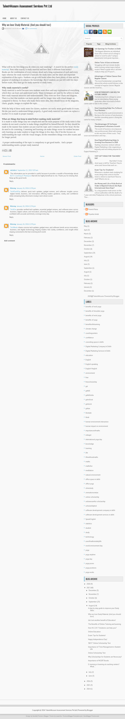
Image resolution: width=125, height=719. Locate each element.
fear (87, 377)
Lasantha (59, 716)
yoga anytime (90, 554)
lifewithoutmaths (92, 457)
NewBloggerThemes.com (91, 716)
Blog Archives (110, 44)
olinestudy (89, 488)
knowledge (90, 444)
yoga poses (90, 563)
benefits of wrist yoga (93, 315)
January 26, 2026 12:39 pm (26, 224)
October (87, 249)
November (88, 245)
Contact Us (25, 18)
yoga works (90, 572)
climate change (91, 329)
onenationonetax (92, 492)
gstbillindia (90, 395)
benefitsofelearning (93, 324)
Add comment (9, 241)
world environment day (94, 546)
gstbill (88, 391)
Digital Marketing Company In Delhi (98, 346)
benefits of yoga (91, 320)
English (88, 360)
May (85, 226)
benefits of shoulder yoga (95, 311)
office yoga (90, 484)
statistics (89, 523)
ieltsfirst (13, 170)
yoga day (89, 559)
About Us (13, 18)
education (89, 355)
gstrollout (89, 400)
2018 (88, 584)
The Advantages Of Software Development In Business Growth (107, 125)
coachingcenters (92, 333)
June (85, 264)
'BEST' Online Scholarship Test (99, 643)
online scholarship (92, 497)
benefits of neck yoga (93, 307)
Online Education (94, 632)
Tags (99, 44)
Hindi (87, 417)
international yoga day (94, 439)
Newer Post (7, 156)
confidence (90, 338)
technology (90, 537)
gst (87, 386)
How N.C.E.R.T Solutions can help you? (102, 628)
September (88, 253)
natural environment (93, 475)
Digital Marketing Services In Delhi (98, 351)
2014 (88, 689)
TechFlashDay (15, 191)
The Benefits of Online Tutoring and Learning (104, 624)
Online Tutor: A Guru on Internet (107, 62)
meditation (89, 470)
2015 (88, 685)
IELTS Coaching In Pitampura (20, 176)
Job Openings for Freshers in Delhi (108, 49)
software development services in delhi (100, 515)
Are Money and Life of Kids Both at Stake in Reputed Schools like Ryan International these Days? (108, 185)
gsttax (88, 408)
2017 (88, 588)
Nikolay (13, 188)
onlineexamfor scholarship (95, 501)
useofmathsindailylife (93, 541)
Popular (89, 44)
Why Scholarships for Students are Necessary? (105, 657)
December (88, 241)
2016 (88, 681)
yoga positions (91, 568)
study (87, 532)
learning (89, 448)
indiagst (88, 435)
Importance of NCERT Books (98, 660)
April (85, 230)
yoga (87, 550)
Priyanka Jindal (93, 214)
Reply (11, 181)
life (87, 453)
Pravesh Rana (93, 209)
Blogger (116, 296)
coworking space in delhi (95, 342)
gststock (89, 404)
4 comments (32, 28)
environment (90, 373)
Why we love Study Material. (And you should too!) (26, 24)
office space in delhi (93, 479)
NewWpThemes (38, 716)
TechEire (13, 209)
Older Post (77, 156)
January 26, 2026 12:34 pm (26, 206)
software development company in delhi (100, 510)
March (86, 234)
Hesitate (89, 413)
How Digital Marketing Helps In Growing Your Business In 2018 (107, 141)
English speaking (92, 364)
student (88, 528)
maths (88, 461)
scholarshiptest (91, 506)
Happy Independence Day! (97, 639)
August (86, 257)
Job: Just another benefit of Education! (102, 620)
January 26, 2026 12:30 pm (26, 188)
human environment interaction (97, 422)
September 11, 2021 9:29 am (28, 170)
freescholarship (91, 382)
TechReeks (14, 227)
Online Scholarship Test (96, 653)
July (85, 260)
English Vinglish (91, 369)
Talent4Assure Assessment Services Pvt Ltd (27, 6)
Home (4, 18)
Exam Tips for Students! (104, 170)
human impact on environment (97, 426)
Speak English (91, 519)
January (86, 287)
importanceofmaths (93, 430)
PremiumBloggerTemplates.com (72, 716)
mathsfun (89, 466)
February (87, 237)
